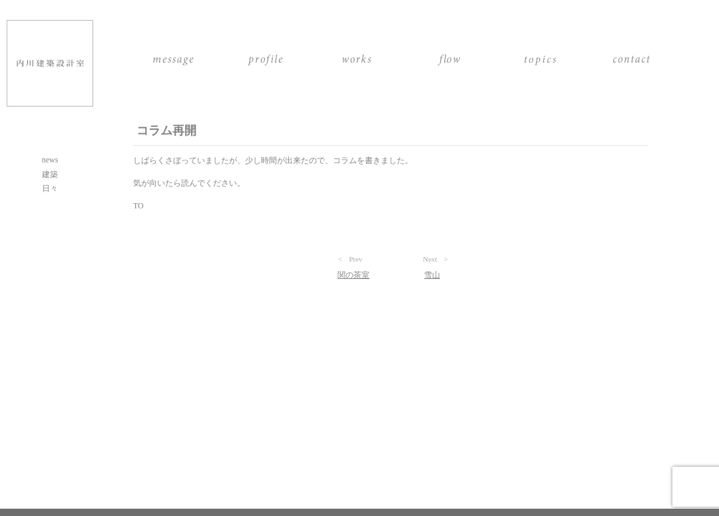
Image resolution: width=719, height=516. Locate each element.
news (50, 159)
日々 (50, 188)
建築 (50, 174)
